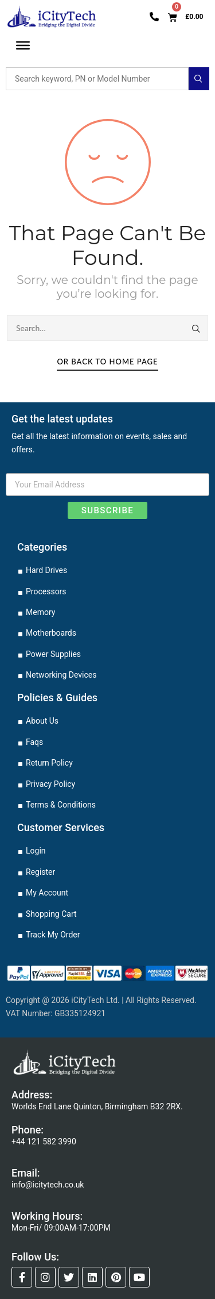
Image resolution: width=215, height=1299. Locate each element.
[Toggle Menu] (23, 45)
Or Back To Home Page (107, 361)
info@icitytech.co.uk (47, 1184)
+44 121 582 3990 (43, 1141)
